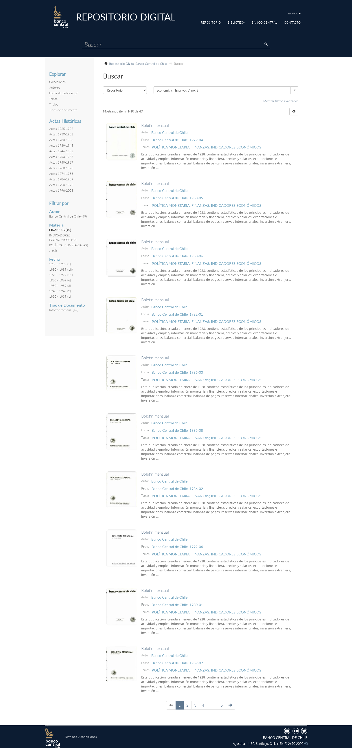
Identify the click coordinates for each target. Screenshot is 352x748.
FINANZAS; (201, 147)
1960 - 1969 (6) (60, 280)
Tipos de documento (63, 110)
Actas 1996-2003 (61, 190)
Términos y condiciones (81, 737)
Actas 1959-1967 (61, 162)
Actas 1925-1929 (61, 128)
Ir (294, 90)
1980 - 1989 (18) (61, 269)
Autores (54, 87)
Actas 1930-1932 (61, 134)
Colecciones (57, 82)
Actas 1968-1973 (61, 168)
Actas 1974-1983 (61, 173)
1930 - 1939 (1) (60, 296)
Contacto (292, 22)
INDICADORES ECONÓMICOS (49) (63, 237)
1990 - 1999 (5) (60, 264)
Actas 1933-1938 (61, 140)
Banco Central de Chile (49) (68, 216)
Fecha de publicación (63, 93)
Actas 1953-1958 (61, 157)
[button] (294, 13)
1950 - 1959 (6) (60, 286)
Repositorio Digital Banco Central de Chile (138, 63)
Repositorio (211, 22)
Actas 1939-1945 (61, 145)
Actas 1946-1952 (61, 151)
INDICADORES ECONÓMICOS (236, 147)
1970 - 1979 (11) (61, 275)
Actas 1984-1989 (61, 179)
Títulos (53, 104)
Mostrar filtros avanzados (280, 101)
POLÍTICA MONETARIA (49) (68, 245)
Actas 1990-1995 (61, 185)
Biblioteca (236, 22)
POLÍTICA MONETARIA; (171, 147)
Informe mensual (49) (63, 310)
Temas (53, 99)
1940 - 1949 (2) (60, 291)
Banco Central (264, 22)
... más (53, 250)
